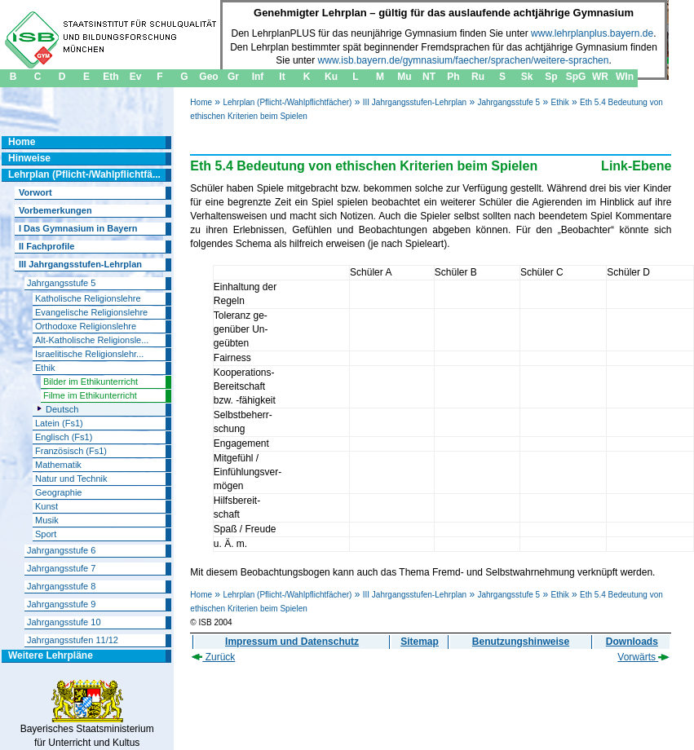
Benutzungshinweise (520, 641)
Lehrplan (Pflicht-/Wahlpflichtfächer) (287, 102)
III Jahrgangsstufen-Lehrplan (414, 102)
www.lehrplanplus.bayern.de (592, 33)
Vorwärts (643, 657)
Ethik (559, 102)
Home (201, 102)
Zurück (213, 657)
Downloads (632, 641)
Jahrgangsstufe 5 (508, 102)
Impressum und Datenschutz (292, 641)
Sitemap (419, 641)
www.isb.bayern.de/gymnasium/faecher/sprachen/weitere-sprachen (463, 60)
